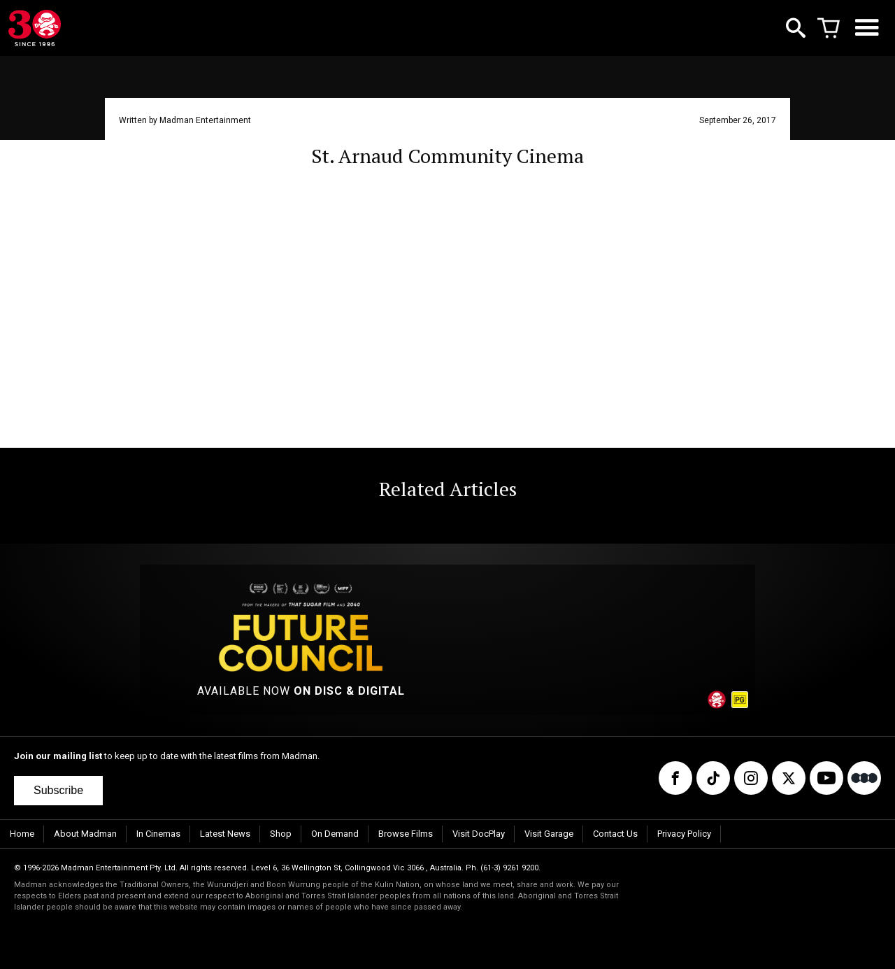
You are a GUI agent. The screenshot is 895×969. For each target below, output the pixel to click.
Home (22, 833)
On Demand (335, 833)
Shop (281, 833)
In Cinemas (158, 833)
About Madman (85, 833)
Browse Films (405, 833)
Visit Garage (548, 833)
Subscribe (58, 790)
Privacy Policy (684, 833)
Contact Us (615, 833)
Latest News (225, 833)
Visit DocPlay (478, 833)
